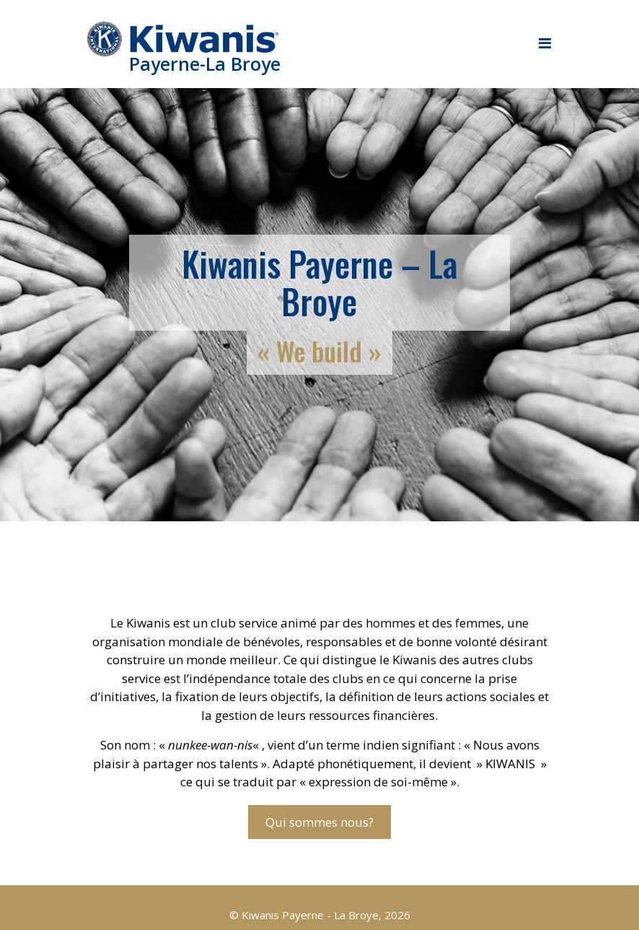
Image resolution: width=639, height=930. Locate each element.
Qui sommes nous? (319, 822)
